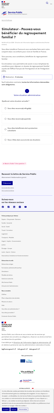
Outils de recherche (7, 279)
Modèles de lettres (7, 275)
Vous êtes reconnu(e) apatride (19, 119)
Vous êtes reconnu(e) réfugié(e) (19, 108)
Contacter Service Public (9, 316)
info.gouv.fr (23, 349)
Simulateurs (5, 271)
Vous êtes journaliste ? (8, 313)
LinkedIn (14, 207)
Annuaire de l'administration (10, 286)
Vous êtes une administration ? (10, 309)
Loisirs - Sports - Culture (8, 252)
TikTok (8, 207)
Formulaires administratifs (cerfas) (11, 268)
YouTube (26, 207)
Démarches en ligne (7, 264)
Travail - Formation (7, 230)
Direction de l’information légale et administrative (32, 342)
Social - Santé (6, 227)
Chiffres (4, 294)
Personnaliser (23, 409)
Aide (3, 305)
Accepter (6, 409)
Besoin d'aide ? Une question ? (15, 164)
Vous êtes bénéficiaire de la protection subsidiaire (22, 129)
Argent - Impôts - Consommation (11, 241)
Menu (51, 4)
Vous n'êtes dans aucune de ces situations (23, 140)
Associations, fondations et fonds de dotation (15, 256)
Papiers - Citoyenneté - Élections (11, 219)
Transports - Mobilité (8, 237)
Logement (4, 234)
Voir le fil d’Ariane (7, 20)
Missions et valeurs (7, 302)
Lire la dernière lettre (8, 188)
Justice (3, 245)
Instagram (20, 207)
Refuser (14, 409)
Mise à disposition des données (11, 298)
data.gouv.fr (34, 349)
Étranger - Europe (7, 248)
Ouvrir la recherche (47, 3)
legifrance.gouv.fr (9, 349)
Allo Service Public (7, 282)
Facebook (3, 207)
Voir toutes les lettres (8, 190)
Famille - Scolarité (7, 223)
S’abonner (7, 183)
